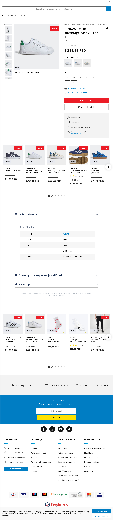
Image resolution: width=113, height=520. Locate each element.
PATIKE (23, 16)
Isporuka (87, 466)
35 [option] (74, 83)
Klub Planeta (89, 453)
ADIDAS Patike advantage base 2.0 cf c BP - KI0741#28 (56, 171)
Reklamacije (89, 471)
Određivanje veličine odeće (69, 480)
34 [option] (67, 83)
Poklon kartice (36, 466)
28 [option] (67, 77)
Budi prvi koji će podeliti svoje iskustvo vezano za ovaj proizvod (85, 24)
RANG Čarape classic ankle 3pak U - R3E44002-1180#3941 (78, 340)
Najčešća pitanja (64, 471)
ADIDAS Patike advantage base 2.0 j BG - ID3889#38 (34, 171)
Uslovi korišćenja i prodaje (95, 448)
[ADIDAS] (107, 29)
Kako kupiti (62, 466)
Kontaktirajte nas (16, 469)
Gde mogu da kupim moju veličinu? (40, 275)
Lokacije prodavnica (16, 462)
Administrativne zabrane (41, 462)
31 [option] (87, 77)
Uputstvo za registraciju (67, 462)
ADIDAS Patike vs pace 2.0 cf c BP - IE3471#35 (13, 170)
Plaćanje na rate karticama (68, 457)
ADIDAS (66, 234)
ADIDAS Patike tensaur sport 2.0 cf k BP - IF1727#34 (78, 171)
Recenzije (24, 284)
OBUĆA (13, 16)
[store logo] (54, 3)
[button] (49, 196)
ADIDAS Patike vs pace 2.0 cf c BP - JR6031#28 (99, 171)
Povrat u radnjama (91, 462)
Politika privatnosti (38, 453)
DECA (4, 16)
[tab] (56, 214)
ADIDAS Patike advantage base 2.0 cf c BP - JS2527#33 (34, 340)
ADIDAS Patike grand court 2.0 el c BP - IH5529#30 (13, 340)
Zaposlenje (35, 457)
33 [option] (100, 77)
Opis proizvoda (27, 214)
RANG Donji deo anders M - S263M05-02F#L (99, 340)
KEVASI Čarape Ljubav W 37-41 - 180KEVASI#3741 (56, 340)
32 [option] (94, 77)
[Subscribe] (56, 417)
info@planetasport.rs (17, 458)
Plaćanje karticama (65, 453)
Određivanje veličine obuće (69, 475)
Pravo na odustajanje (93, 457)
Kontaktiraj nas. (76, 134)
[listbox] (86, 80)
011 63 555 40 (14, 448)
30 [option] (81, 77)
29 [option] (74, 77)
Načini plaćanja (63, 448)
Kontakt (34, 471)
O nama (34, 448)
